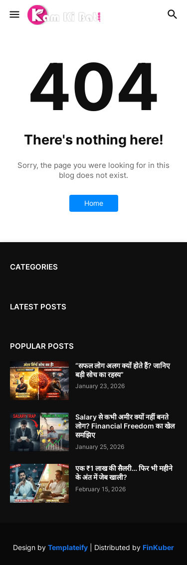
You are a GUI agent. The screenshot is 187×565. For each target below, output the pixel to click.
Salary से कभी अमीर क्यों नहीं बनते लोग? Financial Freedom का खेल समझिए (125, 426)
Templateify (68, 547)
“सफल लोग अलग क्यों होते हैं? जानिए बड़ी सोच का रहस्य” (122, 370)
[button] (13, 14)
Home (93, 203)
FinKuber (158, 547)
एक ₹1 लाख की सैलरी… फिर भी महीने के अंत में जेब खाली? (124, 472)
